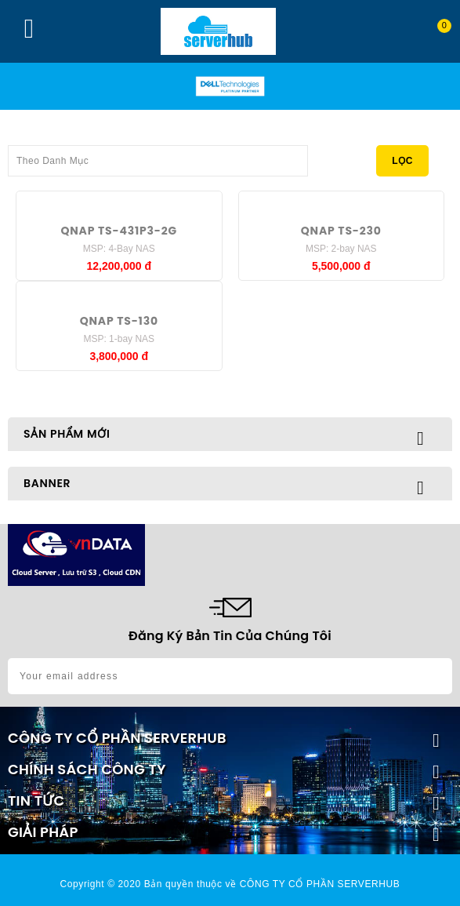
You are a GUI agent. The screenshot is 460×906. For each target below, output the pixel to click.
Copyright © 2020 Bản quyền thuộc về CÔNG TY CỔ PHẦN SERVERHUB (230, 884)
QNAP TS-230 (341, 230)
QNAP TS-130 (119, 321)
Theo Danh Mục (157, 156)
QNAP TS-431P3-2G (118, 230)
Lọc (402, 160)
